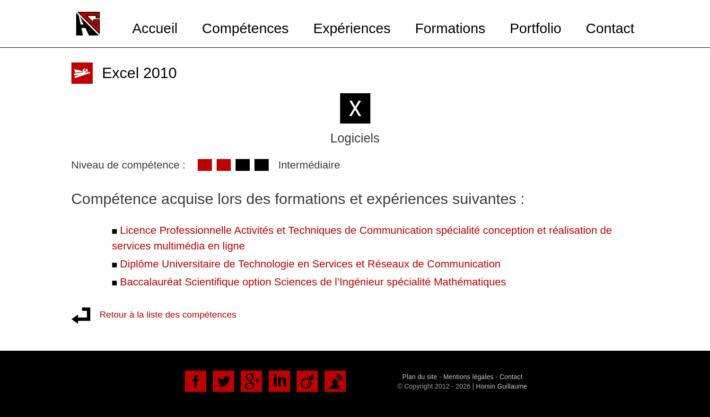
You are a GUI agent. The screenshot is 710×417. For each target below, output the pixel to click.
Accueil (155, 28)
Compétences (245, 28)
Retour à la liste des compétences (168, 314)
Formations (450, 28)
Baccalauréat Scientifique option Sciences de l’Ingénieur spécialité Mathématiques (313, 282)
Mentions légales (468, 377)
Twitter (223, 381)
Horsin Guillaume (501, 386)
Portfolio (535, 28)
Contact (610, 28)
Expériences (352, 28)
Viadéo (307, 381)
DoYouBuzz (335, 381)
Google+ (251, 381)
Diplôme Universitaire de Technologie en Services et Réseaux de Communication (310, 264)
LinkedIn (279, 381)
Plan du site (419, 377)
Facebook (195, 381)
